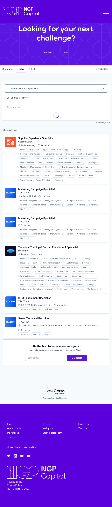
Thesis (11, 437)
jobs (21, 69)
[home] (21, 11)
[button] (106, 11)
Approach (14, 428)
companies (8, 69)
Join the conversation (22, 447)
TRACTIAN (24, 193)
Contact (84, 428)
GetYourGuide (25, 142)
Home (11, 424)
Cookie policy (61, 398)
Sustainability (52, 433)
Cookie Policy (14, 485)
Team (46, 424)
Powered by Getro (103, 123)
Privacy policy (48, 398)
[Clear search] (103, 88)
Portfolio (13, 433)
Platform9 (23, 251)
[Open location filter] (103, 107)
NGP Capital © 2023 (18, 488)
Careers (83, 424)
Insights (47, 428)
